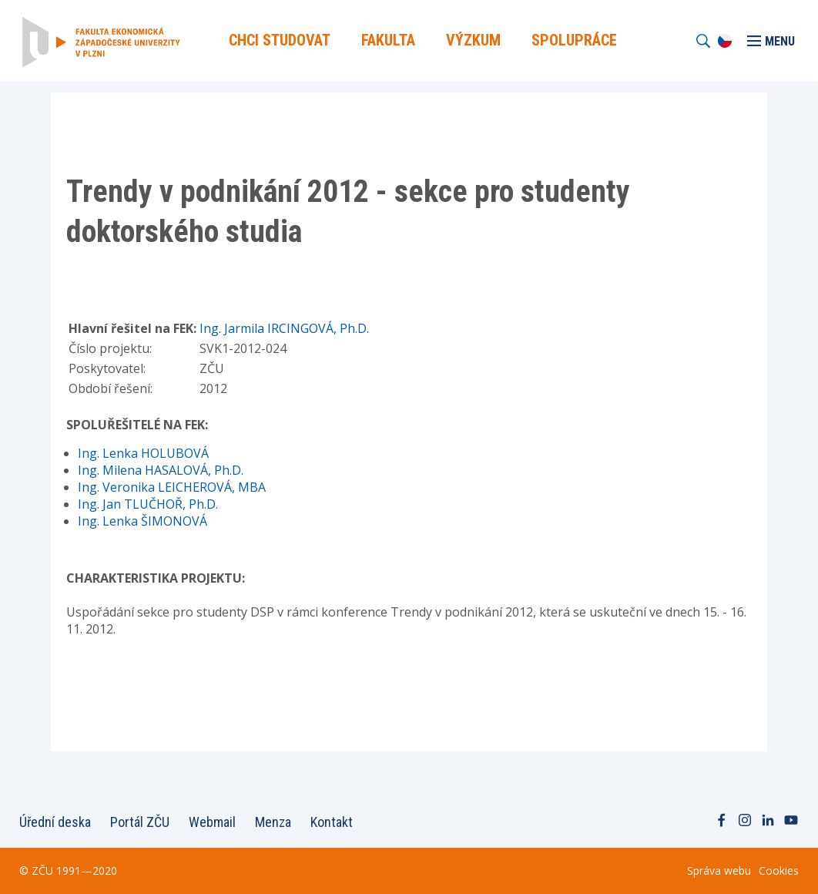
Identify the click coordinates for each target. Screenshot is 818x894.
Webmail (212, 822)
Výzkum (473, 40)
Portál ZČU (139, 822)
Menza (273, 822)
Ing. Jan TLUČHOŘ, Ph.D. (148, 504)
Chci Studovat (279, 40)
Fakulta (388, 40)
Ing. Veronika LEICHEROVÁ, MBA (172, 487)
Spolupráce (574, 40)
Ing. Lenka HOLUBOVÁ (143, 453)
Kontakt (331, 822)
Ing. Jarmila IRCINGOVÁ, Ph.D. (284, 328)
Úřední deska (55, 822)
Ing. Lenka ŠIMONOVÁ (142, 521)
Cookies (779, 870)
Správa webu (719, 870)
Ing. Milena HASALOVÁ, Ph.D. (160, 470)
